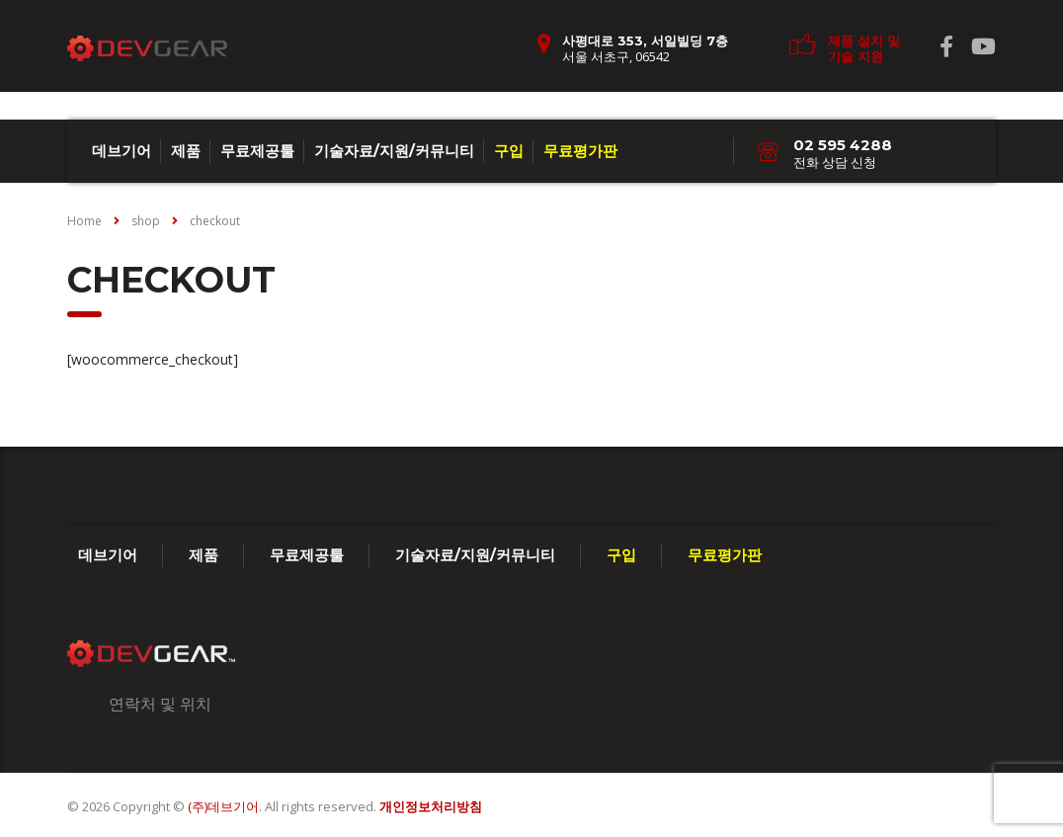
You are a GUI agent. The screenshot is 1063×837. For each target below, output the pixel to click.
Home (84, 220)
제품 (186, 150)
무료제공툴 (257, 150)
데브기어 (121, 150)
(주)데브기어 (223, 806)
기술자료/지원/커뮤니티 (394, 150)
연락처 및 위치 (160, 703)
